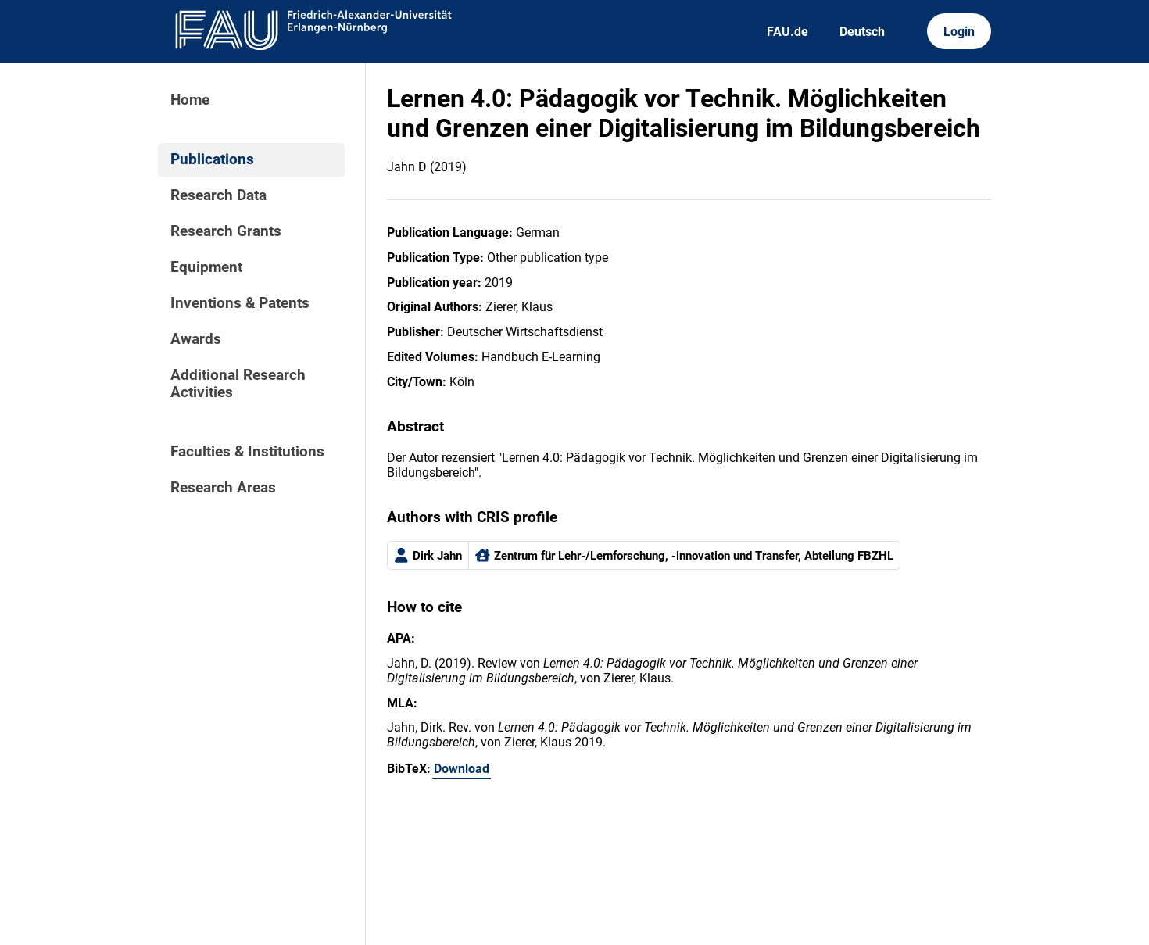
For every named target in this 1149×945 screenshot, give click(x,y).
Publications (212, 159)
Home (189, 100)
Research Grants (225, 231)
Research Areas (223, 487)
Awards (195, 339)
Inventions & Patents (240, 303)
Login (959, 31)
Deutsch (862, 31)
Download (461, 768)
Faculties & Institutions (247, 451)
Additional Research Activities (238, 384)
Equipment (206, 267)
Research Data (218, 195)
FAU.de (787, 31)
